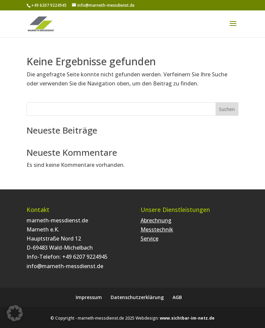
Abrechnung (156, 220)
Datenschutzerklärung (137, 297)
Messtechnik (157, 229)
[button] (15, 313)
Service (149, 238)
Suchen (227, 109)
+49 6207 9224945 (85, 256)
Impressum (89, 297)
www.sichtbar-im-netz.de (187, 318)
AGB (177, 297)
